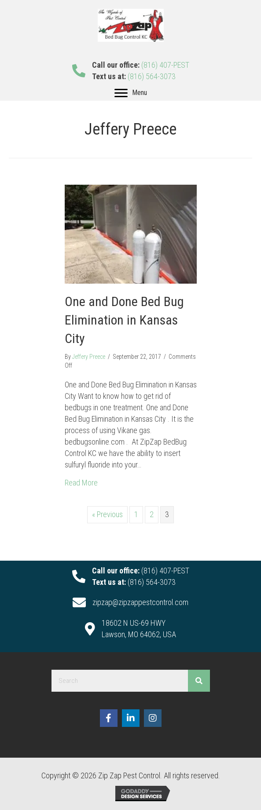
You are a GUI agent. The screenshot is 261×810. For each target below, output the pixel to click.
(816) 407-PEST (165, 64)
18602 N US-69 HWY (133, 623)
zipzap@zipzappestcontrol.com (140, 602)
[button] (109, 718)
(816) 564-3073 (152, 76)
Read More (81, 482)
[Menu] (131, 93)
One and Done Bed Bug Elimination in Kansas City (124, 320)
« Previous (107, 514)
